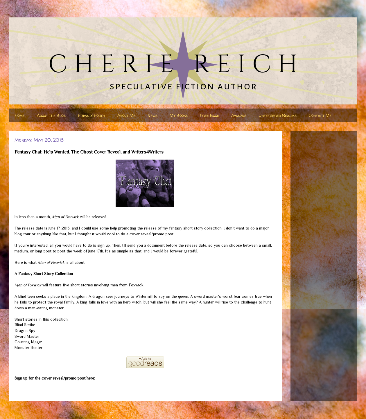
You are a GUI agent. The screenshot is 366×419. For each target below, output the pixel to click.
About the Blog (51, 115)
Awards (238, 115)
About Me (126, 115)
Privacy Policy (91, 115)
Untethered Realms (278, 115)
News (152, 115)
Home (20, 115)
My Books (179, 115)
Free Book (209, 115)
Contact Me (320, 115)
